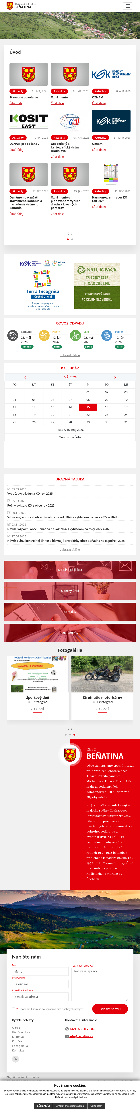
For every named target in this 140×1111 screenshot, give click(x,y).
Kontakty (18, 1050)
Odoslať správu (110, 1009)
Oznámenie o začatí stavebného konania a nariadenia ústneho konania (25, 202)
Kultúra (17, 1041)
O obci (16, 1027)
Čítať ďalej (16, 103)
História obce (21, 1032)
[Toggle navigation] (128, 6)
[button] (68, 239)
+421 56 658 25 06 (82, 1029)
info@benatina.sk (81, 1036)
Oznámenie (59, 97)
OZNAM (97, 97)
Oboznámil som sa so (49, 1009)
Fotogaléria (20, 1046)
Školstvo (18, 1036)
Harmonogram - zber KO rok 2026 (109, 199)
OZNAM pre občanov (24, 144)
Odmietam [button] (96, 1105)
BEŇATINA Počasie (70, 454)
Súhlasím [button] (43, 1105)
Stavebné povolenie (23, 97)
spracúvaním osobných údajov (64, 1009)
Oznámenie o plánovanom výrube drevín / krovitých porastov (65, 202)
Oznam (97, 144)
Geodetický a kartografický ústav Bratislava (65, 147)
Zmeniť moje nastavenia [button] (70, 1105)
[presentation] (68, 233)
